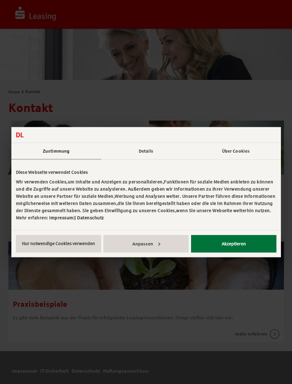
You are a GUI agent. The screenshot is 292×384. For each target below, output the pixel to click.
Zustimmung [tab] (56, 151)
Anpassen (146, 243)
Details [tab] (146, 151)
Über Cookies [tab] (236, 151)
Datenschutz (90, 217)
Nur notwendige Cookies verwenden (58, 243)
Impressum (61, 217)
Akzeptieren (234, 243)
